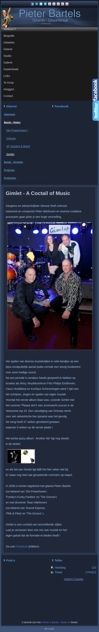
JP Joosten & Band (18, 146)
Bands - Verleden (13, 162)
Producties (10, 178)
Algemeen (9, 114)
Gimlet (10, 154)
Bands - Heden (12, 122)
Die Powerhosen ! (17, 130)
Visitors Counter (73, 579)
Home (45, 622)
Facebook (22, 546)
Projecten (9, 170)
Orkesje (11, 138)
